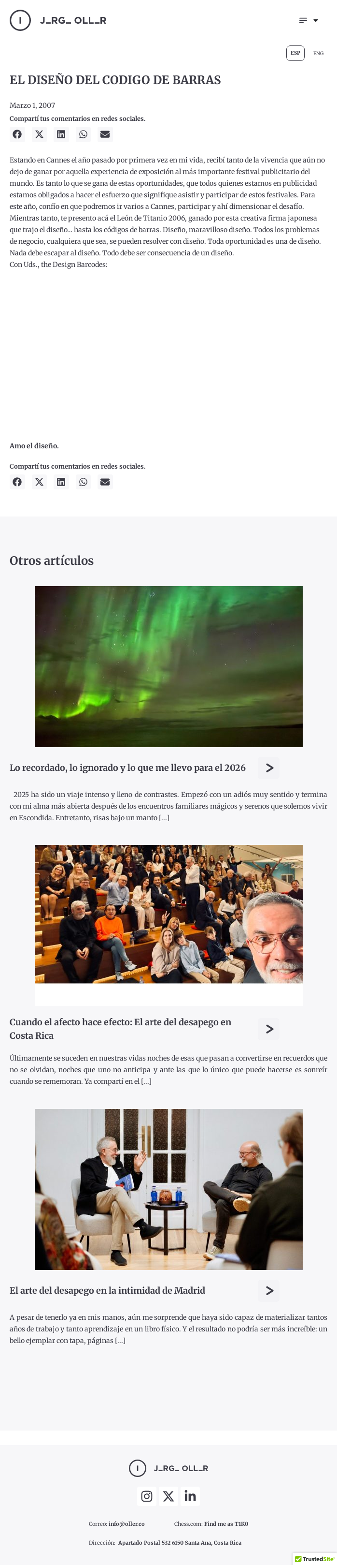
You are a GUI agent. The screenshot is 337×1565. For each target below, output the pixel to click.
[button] (17, 134)
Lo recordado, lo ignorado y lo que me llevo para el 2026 (128, 767)
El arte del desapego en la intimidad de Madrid (107, 1290)
